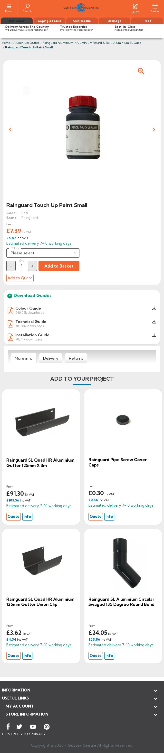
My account (20, 706)
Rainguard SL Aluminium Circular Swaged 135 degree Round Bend (121, 602)
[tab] (24, 358)
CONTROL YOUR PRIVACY (24, 734)
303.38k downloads (29, 326)
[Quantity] (22, 265)
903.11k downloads (28, 339)
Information (16, 690)
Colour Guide (28, 308)
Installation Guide (32, 335)
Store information (27, 714)
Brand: (12, 217)
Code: (11, 213)
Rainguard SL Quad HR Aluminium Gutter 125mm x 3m (40, 462)
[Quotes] (135, 5)
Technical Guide (30, 321)
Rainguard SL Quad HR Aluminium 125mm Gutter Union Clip (40, 602)
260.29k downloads (29, 312)
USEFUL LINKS (15, 698)
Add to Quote (20, 278)
